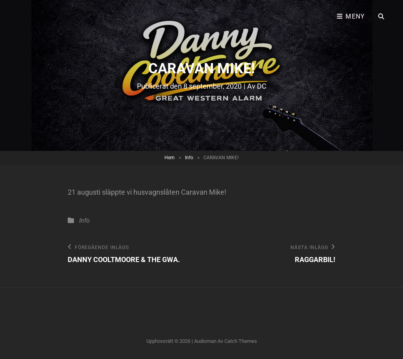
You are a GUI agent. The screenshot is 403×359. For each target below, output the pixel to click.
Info (189, 157)
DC (261, 86)
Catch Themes (240, 341)
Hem (170, 157)
